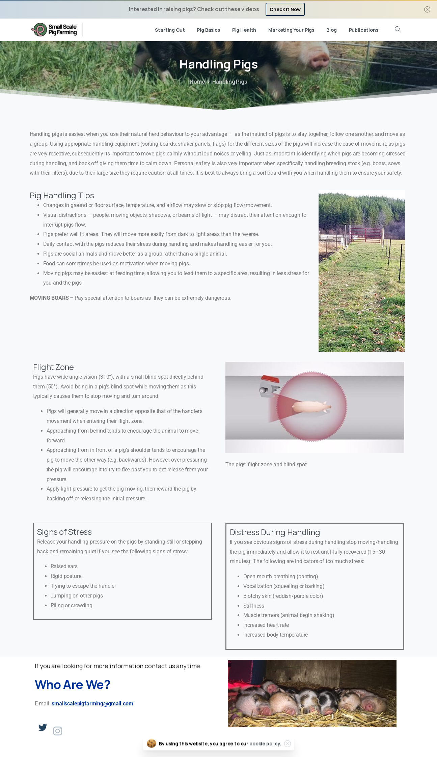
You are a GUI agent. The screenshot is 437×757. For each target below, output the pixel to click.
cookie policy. (265, 748)
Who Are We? (73, 684)
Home (197, 81)
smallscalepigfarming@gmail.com (92, 703)
